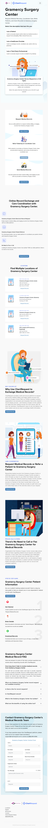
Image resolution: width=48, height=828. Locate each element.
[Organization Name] (24, 766)
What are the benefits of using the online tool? (20, 703)
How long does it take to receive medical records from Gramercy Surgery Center (21, 667)
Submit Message (24, 788)
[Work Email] (15, 759)
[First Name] (15, 752)
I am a (9, 742)
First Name (10, 749)
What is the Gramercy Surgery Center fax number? (21, 699)
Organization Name (12, 763)
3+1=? (9, 781)
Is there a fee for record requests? (16, 689)
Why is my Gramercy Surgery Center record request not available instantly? (22, 683)
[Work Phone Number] (32, 759)
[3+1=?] (24, 784)
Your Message (11, 770)
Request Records (24, 256)
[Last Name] (32, 752)
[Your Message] (24, 775)
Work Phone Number (30, 756)
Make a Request (24, 131)
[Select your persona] (24, 746)
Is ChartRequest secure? (13, 694)
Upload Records (24, 182)
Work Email (10, 756)
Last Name (27, 749)
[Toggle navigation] (40, 3)
